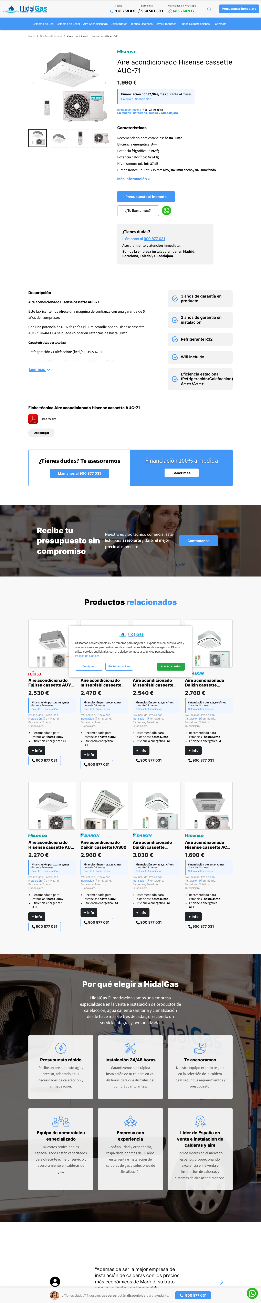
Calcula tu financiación (136, 99)
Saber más (182, 473)
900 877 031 (45, 760)
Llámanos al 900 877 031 (79, 473)
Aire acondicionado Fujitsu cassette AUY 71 (49, 685)
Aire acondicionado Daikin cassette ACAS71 (204, 685)
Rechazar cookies (119, 666)
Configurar (88, 666)
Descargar (41, 433)
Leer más (39, 369)
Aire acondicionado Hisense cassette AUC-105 (52, 847)
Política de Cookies (87, 656)
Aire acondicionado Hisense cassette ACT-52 (208, 847)
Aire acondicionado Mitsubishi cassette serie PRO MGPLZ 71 (153, 685)
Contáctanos (198, 541)
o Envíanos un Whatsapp (182, 5)
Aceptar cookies (171, 666)
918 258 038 (126, 11)
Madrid (118, 5)
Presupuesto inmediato (239, 9)
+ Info (37, 750)
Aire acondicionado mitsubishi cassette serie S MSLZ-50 (101, 685)
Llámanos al (143, 239)
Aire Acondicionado (51, 36)
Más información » (133, 179)
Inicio (31, 36)
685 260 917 (181, 11)
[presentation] (33, 83)
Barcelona (147, 5)
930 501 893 (152, 11)
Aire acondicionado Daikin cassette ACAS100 (152, 847)
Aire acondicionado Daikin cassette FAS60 (103, 845)
